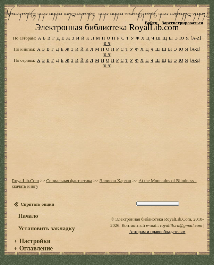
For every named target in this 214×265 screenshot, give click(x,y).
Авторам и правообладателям (157, 231)
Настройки (35, 241)
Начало (28, 216)
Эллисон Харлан (115, 180)
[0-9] (107, 43)
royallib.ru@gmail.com (181, 225)
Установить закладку (46, 228)
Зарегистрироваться (182, 22)
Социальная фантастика (69, 180)
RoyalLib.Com (25, 180)
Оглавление (36, 248)
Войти (151, 22)
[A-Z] (196, 38)
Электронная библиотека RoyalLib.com (107, 27)
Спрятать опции (37, 204)
